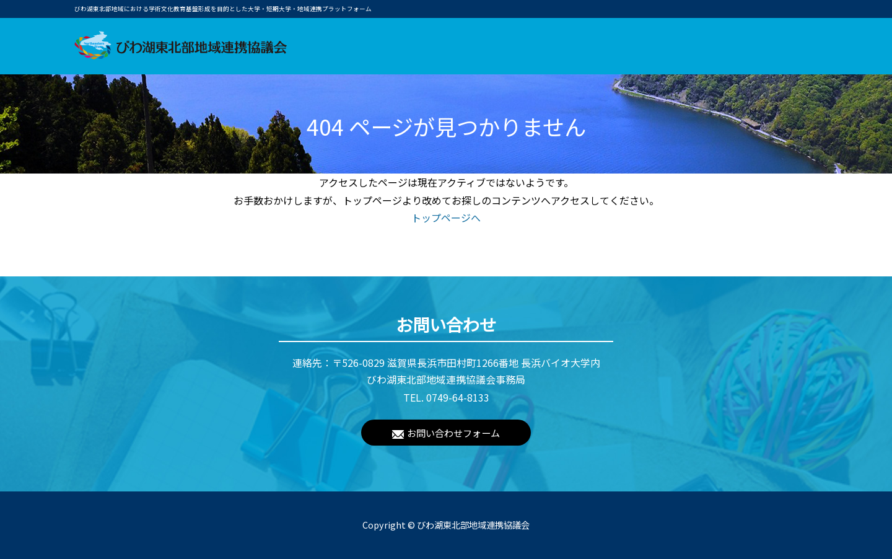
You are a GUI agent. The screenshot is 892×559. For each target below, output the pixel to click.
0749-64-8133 (457, 397)
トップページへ (446, 217)
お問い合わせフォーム (453, 432)
